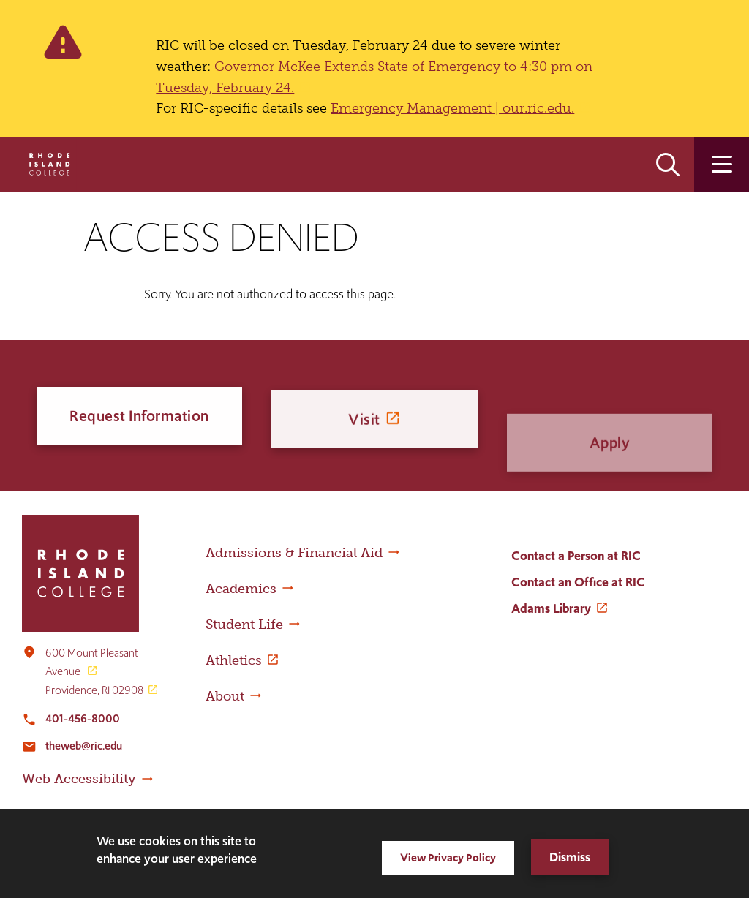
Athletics (234, 660)
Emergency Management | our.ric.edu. (452, 108)
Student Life (244, 624)
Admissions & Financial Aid (294, 553)
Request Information (139, 417)
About (225, 696)
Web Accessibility (79, 779)
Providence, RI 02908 (94, 690)
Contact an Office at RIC (578, 582)
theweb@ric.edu (83, 745)
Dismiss (569, 857)
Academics (241, 589)
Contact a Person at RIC (576, 556)
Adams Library (551, 608)
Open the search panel (667, 164)
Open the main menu (721, 164)
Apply (610, 472)
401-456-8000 (82, 718)
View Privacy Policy (448, 857)
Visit (364, 429)
